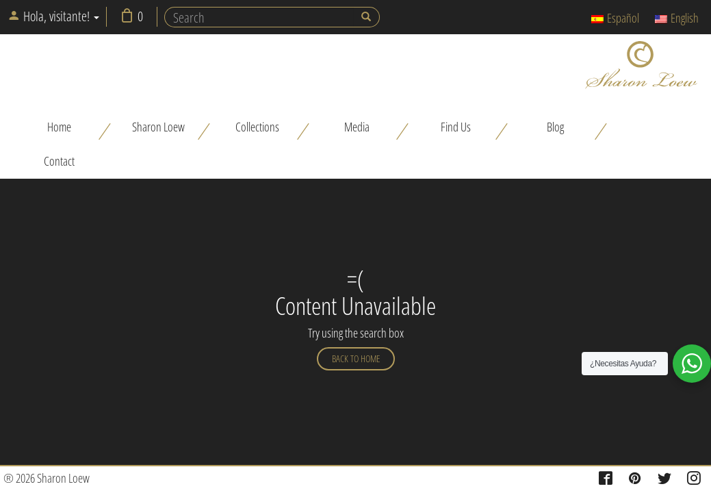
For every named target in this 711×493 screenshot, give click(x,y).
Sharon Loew (158, 126)
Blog (555, 126)
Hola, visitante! (53, 16)
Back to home (356, 358)
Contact (59, 161)
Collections (257, 126)
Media (357, 126)
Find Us (456, 126)
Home (59, 126)
